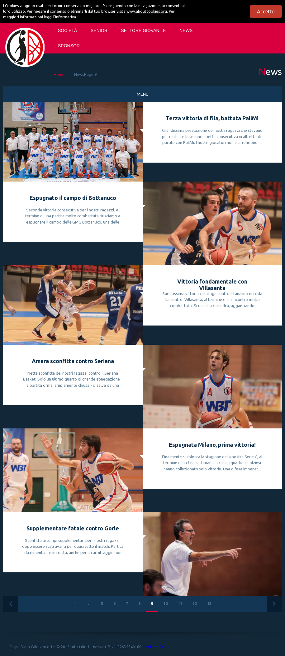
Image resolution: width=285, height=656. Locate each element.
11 (180, 603)
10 (165, 603)
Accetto (266, 11)
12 (194, 603)
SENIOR (99, 30)
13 (209, 603)
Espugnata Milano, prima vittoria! (212, 444)
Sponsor (69, 45)
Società (67, 30)
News (185, 30)
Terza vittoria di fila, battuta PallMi (212, 118)
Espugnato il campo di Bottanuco (73, 198)
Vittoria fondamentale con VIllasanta (212, 284)
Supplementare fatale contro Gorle (72, 528)
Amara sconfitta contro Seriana (73, 361)
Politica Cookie (158, 647)
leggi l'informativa (60, 17)
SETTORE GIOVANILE (143, 30)
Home (59, 74)
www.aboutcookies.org (146, 11)
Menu (143, 94)
